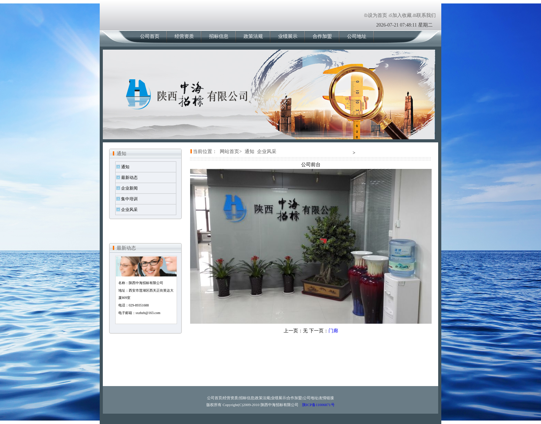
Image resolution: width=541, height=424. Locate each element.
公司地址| (311, 398)
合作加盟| (295, 398)
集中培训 (129, 198)
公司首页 (149, 36)
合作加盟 (322, 36)
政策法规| (263, 398)
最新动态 (129, 177)
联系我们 (426, 15)
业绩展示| (279, 398)
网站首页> (231, 151)
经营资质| (231, 398)
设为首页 (377, 15)
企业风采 (129, 209)
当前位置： (205, 151)
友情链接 (326, 398)
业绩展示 (287, 36)
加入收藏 (402, 15)
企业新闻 (129, 188)
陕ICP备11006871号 (317, 405)
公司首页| (215, 398)
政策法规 (253, 36)
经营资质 (184, 36)
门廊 (333, 330)
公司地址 (356, 36)
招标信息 (218, 36)
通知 (121, 153)
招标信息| (247, 398)
